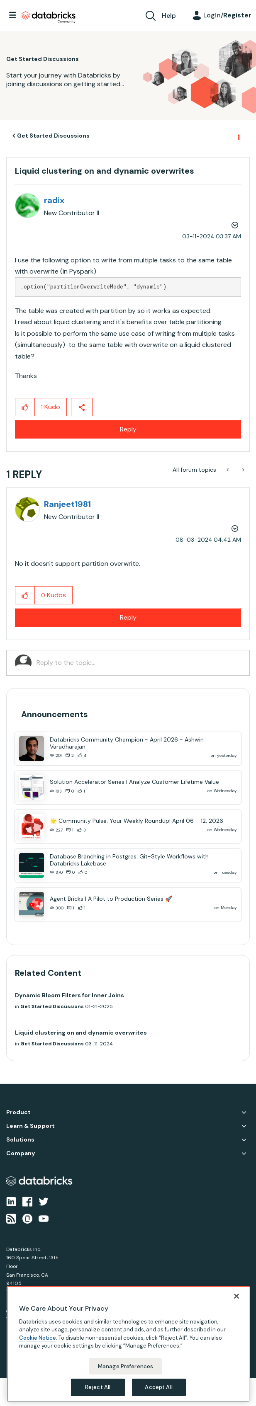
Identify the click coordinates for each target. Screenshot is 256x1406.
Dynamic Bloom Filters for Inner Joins (69, 995)
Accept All (158, 1387)
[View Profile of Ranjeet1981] (67, 504)
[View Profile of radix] (54, 200)
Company (20, 1153)
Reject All (97, 1387)
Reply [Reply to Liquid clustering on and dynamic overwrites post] (128, 429)
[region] (128, 1344)
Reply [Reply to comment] (128, 617)
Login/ (227, 15)
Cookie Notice (37, 1337)
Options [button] (238, 136)
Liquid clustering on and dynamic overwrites (81, 1032)
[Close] (236, 1296)
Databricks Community (49, 17)
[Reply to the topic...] (139, 663)
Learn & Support (30, 1126)
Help (169, 15)
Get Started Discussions (53, 135)
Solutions (20, 1139)
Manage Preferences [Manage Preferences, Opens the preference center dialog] (125, 1366)
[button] (25, 407)
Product (18, 1112)
